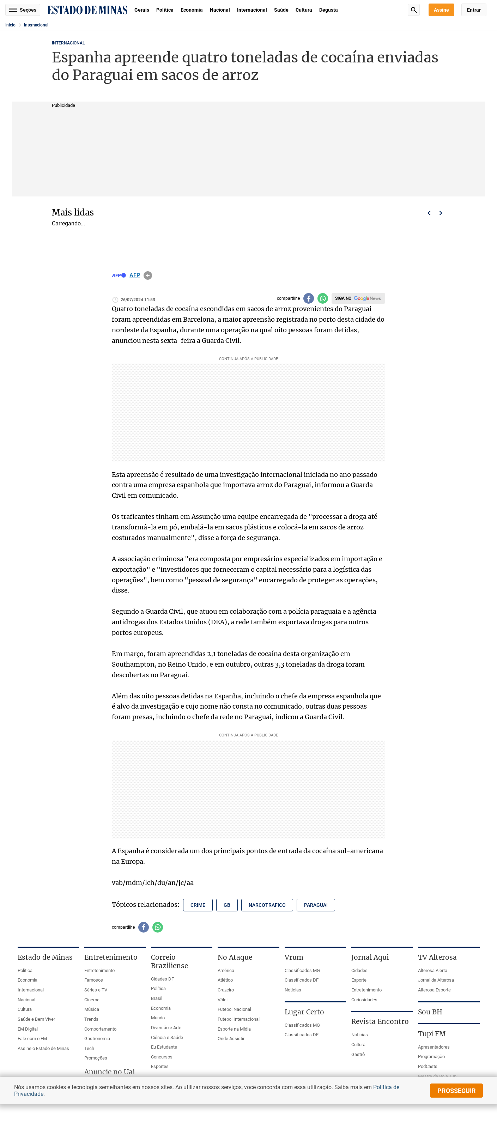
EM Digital (28, 1029)
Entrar (474, 10)
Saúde (281, 10)
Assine (441, 10)
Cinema (91, 999)
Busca (414, 10)
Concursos (161, 1057)
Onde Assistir (231, 1038)
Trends (91, 1019)
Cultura (304, 10)
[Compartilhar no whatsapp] (322, 298)
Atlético (225, 980)
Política (165, 10)
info (148, 275)
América (226, 970)
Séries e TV (95, 990)
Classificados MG (302, 970)
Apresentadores (434, 1047)
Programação (431, 1056)
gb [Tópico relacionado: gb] (227, 905)
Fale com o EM (32, 1038)
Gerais (141, 10)
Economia (192, 10)
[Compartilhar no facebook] (308, 298)
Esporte (358, 980)
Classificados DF (302, 980)
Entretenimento (99, 970)
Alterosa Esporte (434, 990)
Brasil (156, 998)
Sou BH (430, 1012)
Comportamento (100, 1029)
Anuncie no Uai (109, 1072)
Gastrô (358, 1054)
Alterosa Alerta (432, 970)
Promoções (95, 1058)
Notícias (293, 990)
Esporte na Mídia (234, 1029)
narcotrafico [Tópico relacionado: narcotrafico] (267, 905)
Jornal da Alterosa (436, 980)
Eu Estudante (164, 1047)
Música (91, 1009)
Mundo (158, 1017)
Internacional (252, 10)
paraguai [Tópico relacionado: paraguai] (316, 905)
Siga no (343, 298)
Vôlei (223, 999)
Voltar (429, 213)
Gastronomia (97, 1038)
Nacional (220, 10)
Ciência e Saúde (167, 1037)
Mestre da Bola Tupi (437, 1076)
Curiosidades (364, 999)
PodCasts (427, 1066)
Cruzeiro (226, 990)
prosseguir (456, 1090)
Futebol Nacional (234, 1009)
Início (10, 25)
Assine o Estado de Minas (43, 1048)
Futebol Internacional (239, 1019)
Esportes (160, 1066)
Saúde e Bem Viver (36, 1019)
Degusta (328, 10)
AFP (134, 275)
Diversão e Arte (166, 1027)
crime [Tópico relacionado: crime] (197, 905)
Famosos (93, 980)
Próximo (441, 213)
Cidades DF (162, 979)
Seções (22, 10)
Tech (89, 1048)
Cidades (359, 970)
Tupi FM (432, 1034)
